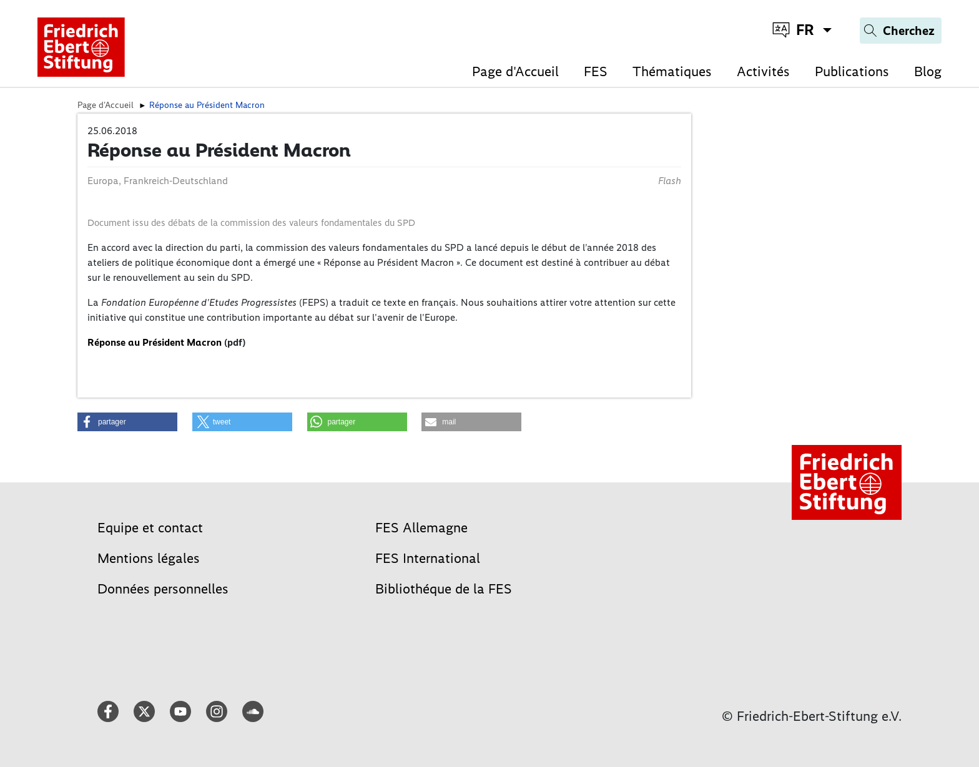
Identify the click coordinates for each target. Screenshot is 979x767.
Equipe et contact (150, 527)
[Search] (901, 30)
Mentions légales (148, 558)
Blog (928, 71)
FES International (427, 558)
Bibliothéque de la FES (443, 588)
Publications (852, 71)
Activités (763, 71)
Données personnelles (163, 588)
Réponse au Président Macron (154, 342)
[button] (127, 422)
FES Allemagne (421, 527)
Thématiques (672, 71)
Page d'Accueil (515, 71)
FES (596, 71)
